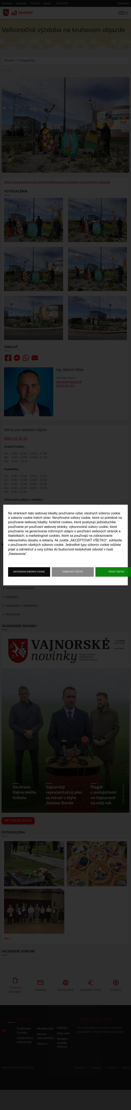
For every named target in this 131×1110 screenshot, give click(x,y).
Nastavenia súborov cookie (29, 572)
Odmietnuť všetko (72, 572)
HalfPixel (15, 1095)
